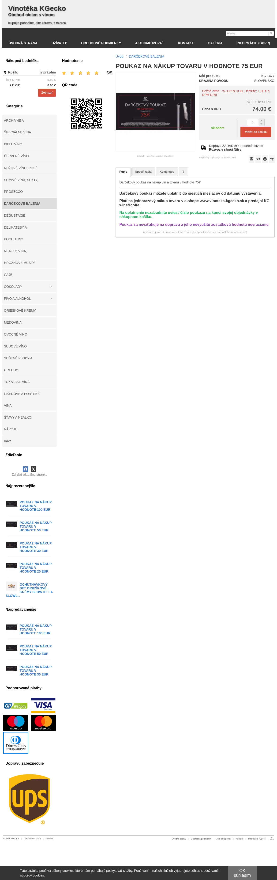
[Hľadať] (271, 33)
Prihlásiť (50, 838)
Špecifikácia (143, 171)
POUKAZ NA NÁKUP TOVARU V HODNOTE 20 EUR (36, 567)
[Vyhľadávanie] (250, 33)
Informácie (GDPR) (257, 839)
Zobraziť (47, 92)
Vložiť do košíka (255, 132)
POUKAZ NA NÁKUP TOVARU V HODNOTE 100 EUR (36, 505)
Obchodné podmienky (201, 839)
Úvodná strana (179, 839)
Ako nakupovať (224, 839)
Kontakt (239, 839)
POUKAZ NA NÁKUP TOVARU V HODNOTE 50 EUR (36, 526)
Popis (123, 171)
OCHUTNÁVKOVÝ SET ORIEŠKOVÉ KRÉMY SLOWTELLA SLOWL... (29, 590)
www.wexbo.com (33, 838)
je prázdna (48, 72)
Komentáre (167, 171)
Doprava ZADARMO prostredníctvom (236, 147)
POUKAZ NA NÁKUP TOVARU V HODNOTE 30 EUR (36, 547)
